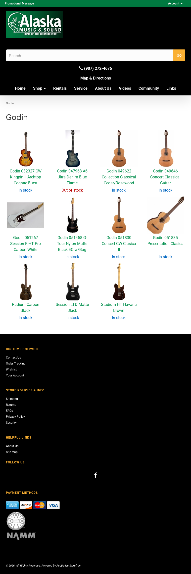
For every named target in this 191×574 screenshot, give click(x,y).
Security (11, 422)
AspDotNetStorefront (68, 565)
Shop (39, 88)
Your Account (15, 375)
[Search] (32, 55)
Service (81, 88)
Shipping (12, 399)
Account (175, 3)
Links (171, 88)
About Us (103, 88)
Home (20, 88)
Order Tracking (16, 363)
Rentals (60, 88)
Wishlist (11, 369)
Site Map (12, 452)
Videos (125, 88)
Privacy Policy (15, 416)
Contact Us (13, 357)
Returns (11, 405)
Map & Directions (95, 78)
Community (149, 88)
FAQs (9, 410)
